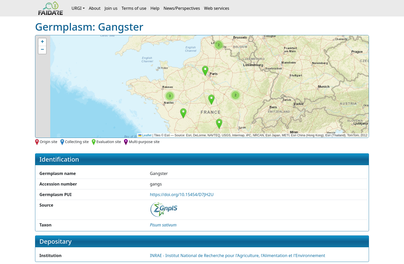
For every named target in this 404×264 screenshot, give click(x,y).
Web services (216, 8)
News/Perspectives (182, 8)
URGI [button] (77, 8)
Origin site (48, 141)
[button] (205, 71)
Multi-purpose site (144, 141)
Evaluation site (108, 141)
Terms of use (134, 8)
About (94, 8)
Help (154, 8)
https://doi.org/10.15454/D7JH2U (182, 194)
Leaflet (145, 135)
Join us (111, 8)
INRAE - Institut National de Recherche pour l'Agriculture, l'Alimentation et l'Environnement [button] (237, 255)
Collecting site (77, 141)
